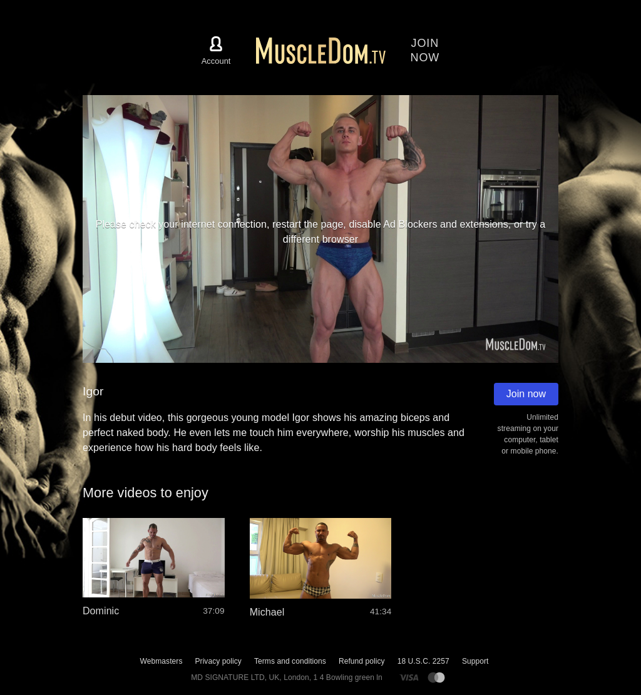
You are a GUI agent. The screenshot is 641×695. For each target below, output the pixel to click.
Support (475, 661)
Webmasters (161, 661)
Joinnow (425, 50)
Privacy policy (218, 661)
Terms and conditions (290, 661)
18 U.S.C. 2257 (423, 661)
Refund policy (362, 661)
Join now (526, 393)
